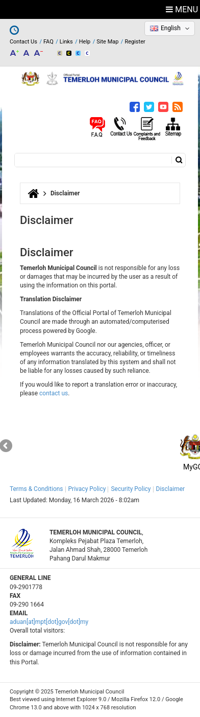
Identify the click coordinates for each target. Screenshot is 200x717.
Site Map (107, 41)
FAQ (48, 41)
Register (134, 41)
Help (85, 41)
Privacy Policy (87, 488)
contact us (53, 393)
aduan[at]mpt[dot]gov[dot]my (49, 621)
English (171, 28)
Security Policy (131, 488)
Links (66, 41)
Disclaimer (170, 488)
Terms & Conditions (36, 488)
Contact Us (23, 41)
